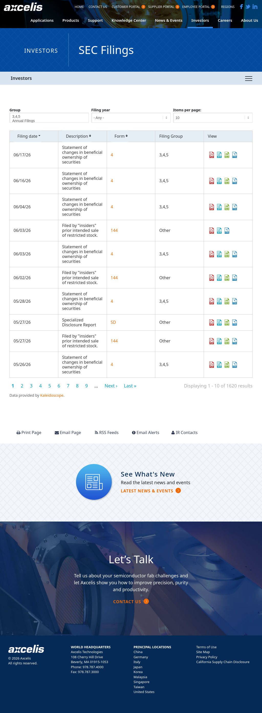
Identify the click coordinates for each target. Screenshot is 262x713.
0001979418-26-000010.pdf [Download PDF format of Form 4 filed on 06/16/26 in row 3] (211, 181)
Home (79, 7)
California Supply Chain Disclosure (222, 662)
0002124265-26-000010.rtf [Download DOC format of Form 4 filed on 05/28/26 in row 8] (219, 301)
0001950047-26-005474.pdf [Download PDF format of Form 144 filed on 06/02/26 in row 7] (211, 278)
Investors (200, 20)
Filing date (29, 136)
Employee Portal (196, 7)
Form (122, 136)
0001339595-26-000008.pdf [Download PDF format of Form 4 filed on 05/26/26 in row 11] (211, 365)
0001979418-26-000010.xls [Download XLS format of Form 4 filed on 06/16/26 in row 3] (227, 181)
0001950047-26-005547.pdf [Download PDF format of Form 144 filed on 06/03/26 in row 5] (211, 230)
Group (14, 109)
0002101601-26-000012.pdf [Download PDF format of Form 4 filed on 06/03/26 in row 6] (211, 254)
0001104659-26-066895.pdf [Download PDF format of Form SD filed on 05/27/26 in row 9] (211, 322)
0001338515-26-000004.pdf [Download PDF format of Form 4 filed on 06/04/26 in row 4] (211, 207)
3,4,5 (49, 116)
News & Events (169, 20)
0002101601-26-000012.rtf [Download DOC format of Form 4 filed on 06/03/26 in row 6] (219, 254)
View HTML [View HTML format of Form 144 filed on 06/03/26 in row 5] (227, 230)
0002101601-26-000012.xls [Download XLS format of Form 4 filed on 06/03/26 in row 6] (227, 254)
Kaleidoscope (51, 395)
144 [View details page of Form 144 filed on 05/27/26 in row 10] (114, 341)
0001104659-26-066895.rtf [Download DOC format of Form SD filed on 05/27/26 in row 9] (219, 322)
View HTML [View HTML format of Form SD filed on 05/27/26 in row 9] (234, 322)
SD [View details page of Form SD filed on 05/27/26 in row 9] (113, 322)
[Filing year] (131, 118)
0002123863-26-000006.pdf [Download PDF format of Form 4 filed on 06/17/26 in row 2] (211, 155)
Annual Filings (49, 121)
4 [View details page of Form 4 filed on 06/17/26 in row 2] (112, 155)
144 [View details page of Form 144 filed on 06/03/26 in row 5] (114, 230)
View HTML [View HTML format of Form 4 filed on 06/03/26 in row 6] (234, 254)
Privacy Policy (206, 657)
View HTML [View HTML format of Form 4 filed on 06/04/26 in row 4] (234, 207)
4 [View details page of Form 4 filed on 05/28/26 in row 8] (112, 301)
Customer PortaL (126, 7)
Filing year (100, 109)
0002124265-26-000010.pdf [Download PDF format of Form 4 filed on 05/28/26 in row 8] (211, 301)
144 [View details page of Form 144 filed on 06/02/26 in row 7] (114, 277)
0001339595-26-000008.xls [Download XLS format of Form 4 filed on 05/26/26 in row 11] (227, 365)
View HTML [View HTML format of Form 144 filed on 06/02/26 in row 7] (234, 278)
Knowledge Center (129, 20)
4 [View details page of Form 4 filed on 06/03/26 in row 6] (112, 254)
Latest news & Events (147, 491)
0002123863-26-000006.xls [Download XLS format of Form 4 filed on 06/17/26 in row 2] (227, 155)
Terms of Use (206, 647)
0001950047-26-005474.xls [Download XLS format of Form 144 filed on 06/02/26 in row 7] (227, 278)
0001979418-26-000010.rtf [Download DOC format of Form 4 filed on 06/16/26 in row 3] (219, 181)
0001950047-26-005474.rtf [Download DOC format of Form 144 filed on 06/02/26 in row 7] (219, 278)
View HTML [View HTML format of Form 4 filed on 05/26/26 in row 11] (234, 365)
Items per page (186, 109)
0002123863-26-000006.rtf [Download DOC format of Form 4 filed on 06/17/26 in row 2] (219, 155)
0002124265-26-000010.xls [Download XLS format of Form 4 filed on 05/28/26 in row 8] (227, 301)
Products (70, 20)
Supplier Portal (161, 7)
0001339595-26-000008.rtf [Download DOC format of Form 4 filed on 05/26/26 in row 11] (219, 365)
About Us (249, 20)
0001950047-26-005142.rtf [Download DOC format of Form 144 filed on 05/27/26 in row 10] (219, 341)
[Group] (49, 118)
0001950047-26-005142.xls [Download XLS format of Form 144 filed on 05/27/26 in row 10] (227, 341)
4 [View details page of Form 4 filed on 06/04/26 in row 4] (112, 207)
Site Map (203, 652)
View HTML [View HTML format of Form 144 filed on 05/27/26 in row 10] (234, 341)
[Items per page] (213, 118)
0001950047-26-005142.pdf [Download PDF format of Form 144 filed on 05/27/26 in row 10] (211, 341)
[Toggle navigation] (249, 78)
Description (79, 136)
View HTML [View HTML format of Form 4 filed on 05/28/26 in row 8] (234, 301)
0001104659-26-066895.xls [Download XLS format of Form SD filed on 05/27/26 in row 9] (227, 322)
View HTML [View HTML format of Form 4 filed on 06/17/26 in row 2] (234, 155)
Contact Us (98, 7)
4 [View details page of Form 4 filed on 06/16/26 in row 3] (112, 180)
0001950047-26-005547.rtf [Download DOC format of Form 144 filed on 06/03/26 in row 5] (219, 230)
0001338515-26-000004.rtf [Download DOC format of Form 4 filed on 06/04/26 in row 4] (219, 207)
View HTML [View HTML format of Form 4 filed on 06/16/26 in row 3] (234, 181)
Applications (41, 20)
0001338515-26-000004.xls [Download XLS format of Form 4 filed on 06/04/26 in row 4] (227, 207)
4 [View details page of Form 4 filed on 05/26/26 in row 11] (112, 364)
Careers (225, 20)
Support (95, 20)
